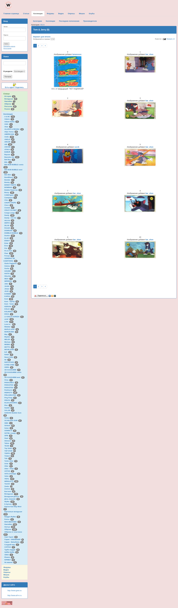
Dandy (9, 215)
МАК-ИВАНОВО (12, 522)
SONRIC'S (10, 430)
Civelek (9, 208)
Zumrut (9, 489)
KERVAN (9, 306)
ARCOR (9, 142)
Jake (8, 284)
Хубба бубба (11, 552)
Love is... (10, 324)
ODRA (8, 367)
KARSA (9, 296)
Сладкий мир (11, 545)
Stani (8, 438)
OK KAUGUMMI (12, 370)
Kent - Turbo (11, 304)
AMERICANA (11, 134)
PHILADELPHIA (12, 395)
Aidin (8, 124)
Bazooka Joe (11, 157)
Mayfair (9, 337)
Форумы (7, 567)
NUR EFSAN (11, 362)
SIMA (8, 423)
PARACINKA (11, 382)
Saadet (9, 408)
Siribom (9, 425)
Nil (7, 360)
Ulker (8, 466)
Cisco (8, 205)
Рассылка (10, 106)
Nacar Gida (10, 357)
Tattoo (9, 443)
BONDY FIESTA (12, 185)
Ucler (8, 463)
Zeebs (8, 486)
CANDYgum (11, 195)
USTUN (9, 471)
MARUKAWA (11, 332)
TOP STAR (10, 451)
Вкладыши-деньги (13, 496)
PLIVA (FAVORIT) (13, 403)
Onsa (8, 380)
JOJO (8, 291)
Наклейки (9, 101)
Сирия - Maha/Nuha (14, 542)
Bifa (8, 162)
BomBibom (10, 177)
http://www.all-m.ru (14, 595)
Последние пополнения (69, 21)
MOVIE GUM (11, 349)
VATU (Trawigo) (12, 474)
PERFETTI (10, 393)
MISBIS (9, 344)
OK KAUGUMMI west (14, 377)
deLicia (9, 220)
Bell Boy (9, 159)
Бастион (9, 491)
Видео (6, 570)
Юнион (9, 557)
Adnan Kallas (11, 122)
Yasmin (9, 484)
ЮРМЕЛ (9, 560)
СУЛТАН (9, 547)
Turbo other (11, 461)
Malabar (9, 327)
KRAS (8, 314)
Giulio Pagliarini (12, 263)
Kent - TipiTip (11, 301)
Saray (8, 418)
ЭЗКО (8, 555)
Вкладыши (10, 99)
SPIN (8, 436)
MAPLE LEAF (11, 329)
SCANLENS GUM (13, 420)
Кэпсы (9, 519)
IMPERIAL (10, 281)
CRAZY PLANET (12, 210)
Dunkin (9, 235)
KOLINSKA (10, 311)
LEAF (9, 319)
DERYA (9, 223)
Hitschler (10, 276)
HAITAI (9, 273)
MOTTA (9, 347)
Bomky (9, 182)
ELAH (8, 238)
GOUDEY (10, 271)
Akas (8, 127)
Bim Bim (9, 175)
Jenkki (9, 286)
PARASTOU (11, 387)
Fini (8, 248)
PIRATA (9, 400)
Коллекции (8, 114)
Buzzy (9, 192)
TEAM (8, 446)
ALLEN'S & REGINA (14, 129)
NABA (8, 354)
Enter (8, 243)
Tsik (8, 458)
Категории (37, 21)
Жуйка (9, 501)
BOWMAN (10, 187)
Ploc (8, 405)
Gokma (9, 266)
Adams (9, 119)
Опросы (6, 572)
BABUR (9, 152)
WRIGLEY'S (11, 481)
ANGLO (9, 139)
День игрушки (12, 499)
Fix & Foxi (10, 251)
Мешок (6, 575)
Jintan (8, 289)
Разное (9, 109)
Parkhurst (10, 390)
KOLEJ (9, 309)
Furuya (9, 256)
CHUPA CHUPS (12, 203)
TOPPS (9, 453)
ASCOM (9, 147)
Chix (8, 200)
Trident (9, 456)
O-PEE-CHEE (11, 365)
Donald (9, 228)
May (8, 334)
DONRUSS (10, 230)
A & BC (9, 117)
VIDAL (9, 479)
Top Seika (10, 448)
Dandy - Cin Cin (12, 218)
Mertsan (9, 342)
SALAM (9, 410)
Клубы (6, 577)
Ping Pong (10, 398)
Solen (8, 428)
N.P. (8, 352)
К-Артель (10, 504)
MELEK (9, 339)
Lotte (8, 322)
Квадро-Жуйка (12, 517)
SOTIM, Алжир (12, 433)
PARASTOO (11, 385)
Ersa (8, 246)
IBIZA (8, 279)
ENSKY (9, 241)
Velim (8, 476)
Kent (8, 299)
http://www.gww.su (15, 590)
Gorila (8, 268)
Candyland (10, 198)
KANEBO (10, 294)
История (9, 96)
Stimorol (9, 441)
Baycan (9, 154)
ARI (8, 144)
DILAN (9, 225)
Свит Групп (11, 537)
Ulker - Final (11, 469)
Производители (90, 21)
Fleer (8, 253)
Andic (9, 137)
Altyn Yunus (11, 132)
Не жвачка (10, 562)
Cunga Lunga (11, 213)
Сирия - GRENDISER (14, 539)
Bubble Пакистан (13, 190)
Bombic (9, 180)
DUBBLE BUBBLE (13, 233)
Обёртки (9, 104)
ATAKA (9, 149)
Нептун (9, 527)
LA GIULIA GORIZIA (14, 317)
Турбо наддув (12, 550)
